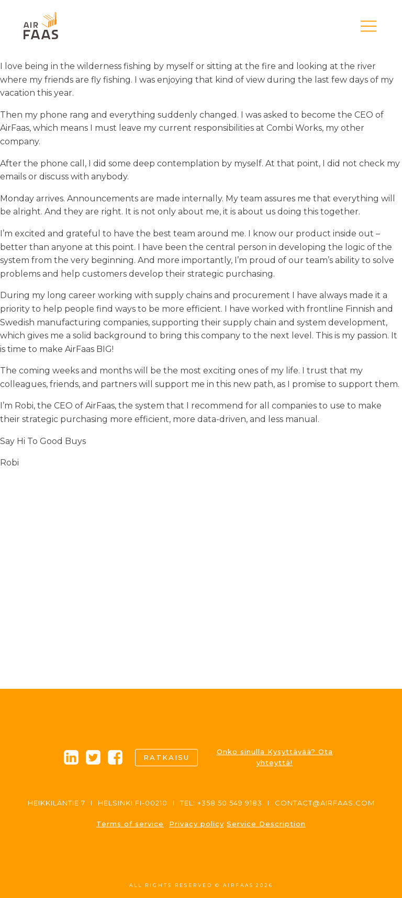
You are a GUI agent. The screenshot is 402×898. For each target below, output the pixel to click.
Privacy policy (196, 824)
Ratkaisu (166, 757)
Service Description (266, 824)
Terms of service (130, 824)
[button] (368, 26)
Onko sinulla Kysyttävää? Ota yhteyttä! (275, 757)
